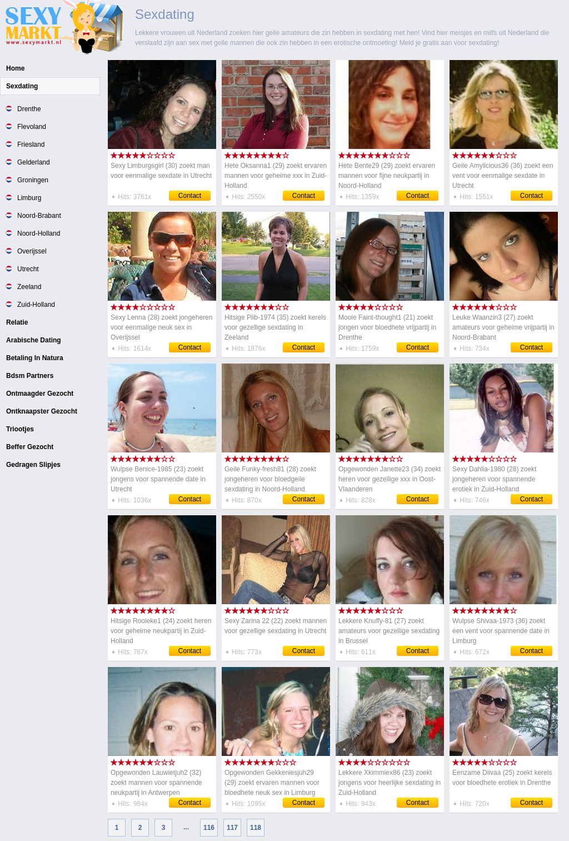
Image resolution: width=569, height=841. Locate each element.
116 (208, 828)
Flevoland (31, 127)
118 (255, 828)
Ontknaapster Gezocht (41, 411)
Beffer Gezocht (29, 447)
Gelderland (33, 162)
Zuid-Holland (36, 304)
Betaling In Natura (34, 358)
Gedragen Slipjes (33, 465)
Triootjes (20, 429)
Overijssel (32, 251)
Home (15, 68)
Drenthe (29, 109)
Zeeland (29, 287)
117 (232, 828)
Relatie (17, 322)
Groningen (32, 180)
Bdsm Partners (29, 376)
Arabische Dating (33, 340)
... (186, 827)
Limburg (29, 198)
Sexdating (22, 86)
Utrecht (28, 269)
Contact (189, 196)
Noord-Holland (38, 233)
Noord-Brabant (39, 216)
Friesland (30, 144)
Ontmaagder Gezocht (39, 393)
